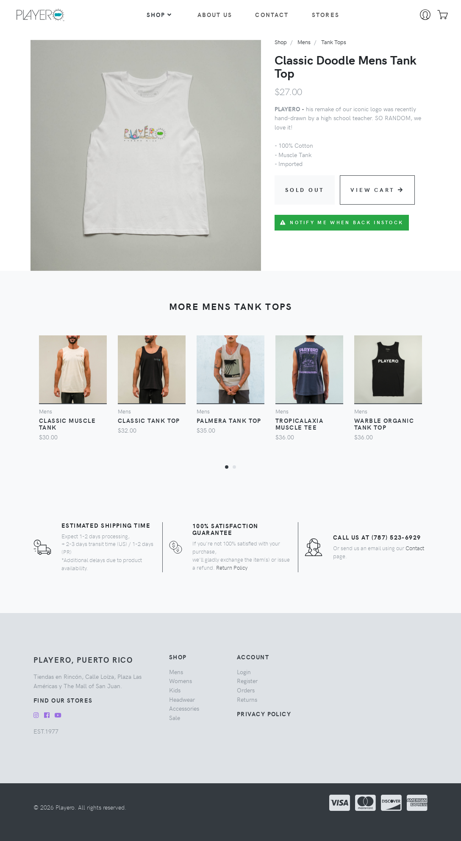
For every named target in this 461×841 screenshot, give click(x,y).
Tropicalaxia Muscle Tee (299, 423)
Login (244, 671)
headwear (182, 699)
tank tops (333, 41)
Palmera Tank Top (229, 420)
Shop (159, 14)
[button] (226, 466)
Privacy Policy (264, 713)
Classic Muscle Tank (67, 423)
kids (175, 690)
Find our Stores (63, 700)
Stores (325, 14)
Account (253, 657)
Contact (272, 14)
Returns (247, 699)
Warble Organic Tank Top (384, 423)
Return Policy (231, 567)
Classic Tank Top (149, 420)
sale (174, 717)
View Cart (377, 189)
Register (247, 680)
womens (180, 680)
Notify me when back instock (341, 222)
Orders (246, 690)
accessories (184, 708)
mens (304, 41)
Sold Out (304, 189)
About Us (214, 14)
